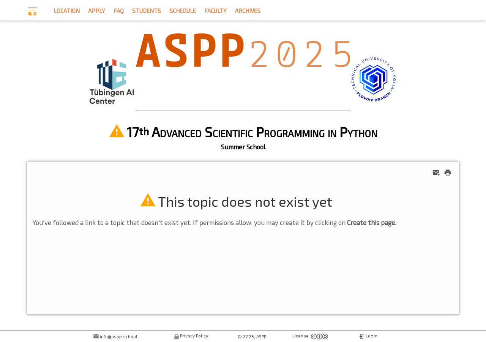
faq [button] (119, 9)
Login (371, 335)
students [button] (146, 9)
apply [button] (96, 9)
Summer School (243, 146)
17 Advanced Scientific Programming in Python (252, 132)
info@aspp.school (118, 336)
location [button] (67, 9)
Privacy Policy (194, 335)
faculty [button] (215, 9)
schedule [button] (182, 9)
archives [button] (247, 9)
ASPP (261, 336)
